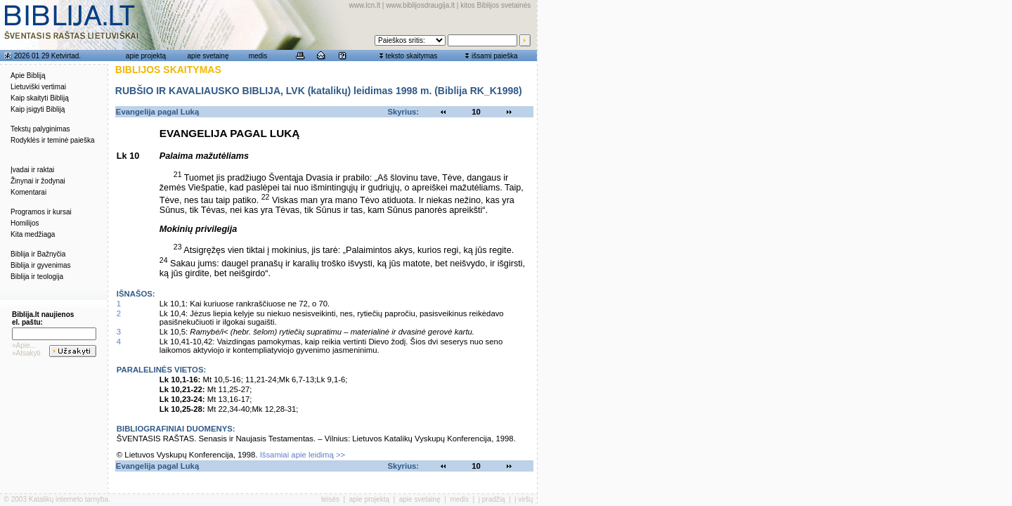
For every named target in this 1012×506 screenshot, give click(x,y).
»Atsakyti (26, 353)
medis (258, 56)
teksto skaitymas (411, 56)
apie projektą (146, 56)
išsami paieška (495, 56)
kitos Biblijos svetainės (495, 5)
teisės (330, 499)
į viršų (523, 499)
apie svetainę (208, 56)
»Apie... (24, 345)
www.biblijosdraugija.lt (420, 5)
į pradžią (492, 499)
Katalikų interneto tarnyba (68, 499)
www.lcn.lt (364, 5)
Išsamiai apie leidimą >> (303, 454)
